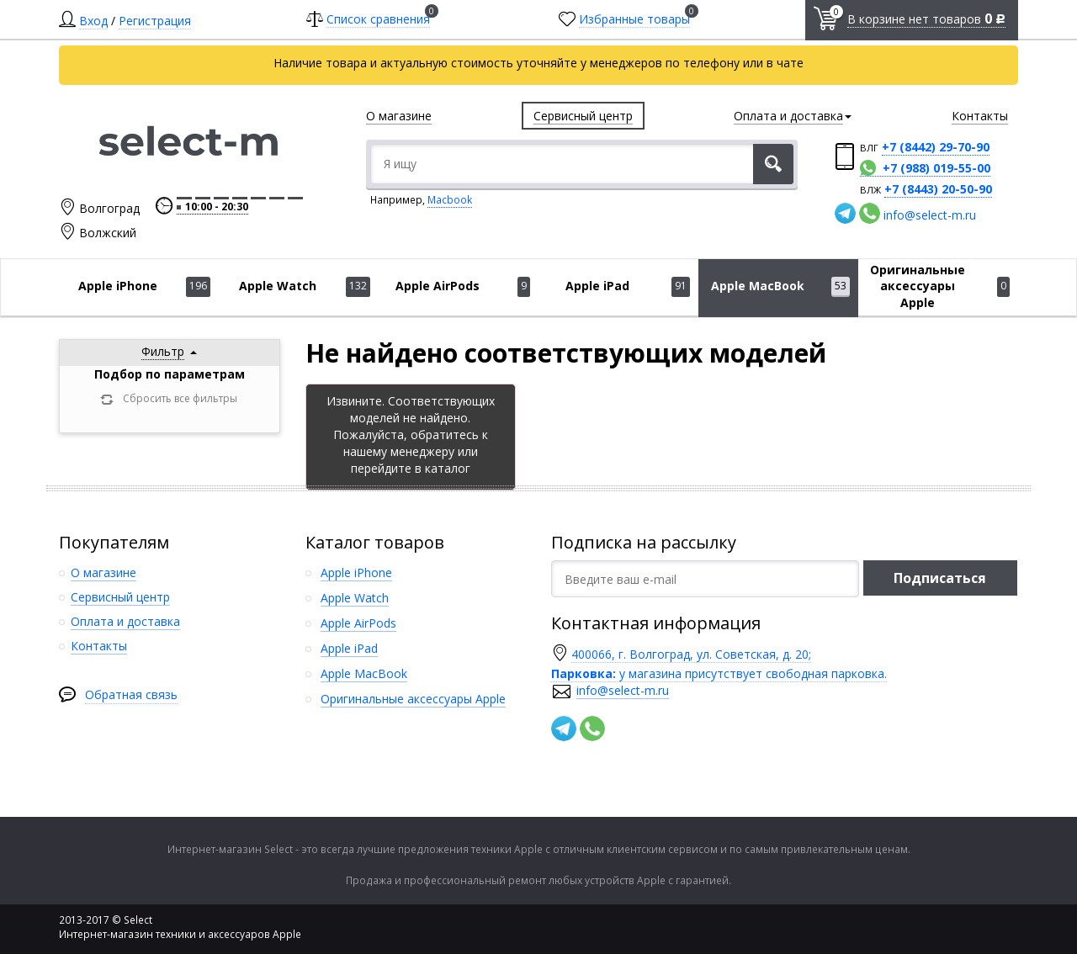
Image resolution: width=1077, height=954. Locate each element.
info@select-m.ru (929, 215)
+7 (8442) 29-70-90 (935, 147)
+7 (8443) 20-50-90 (938, 189)
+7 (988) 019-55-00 (936, 168)
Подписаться (940, 578)
